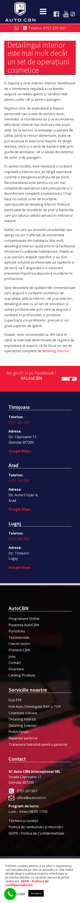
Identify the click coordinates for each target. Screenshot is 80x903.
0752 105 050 (19, 480)
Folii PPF (15, 700)
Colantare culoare (23, 713)
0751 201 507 (19, 422)
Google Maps (20, 451)
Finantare (16, 669)
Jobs (12, 656)
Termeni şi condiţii (23, 820)
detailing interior (55, 351)
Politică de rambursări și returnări (36, 827)
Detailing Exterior (23, 725)
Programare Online (24, 618)
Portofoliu (17, 631)
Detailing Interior (22, 719)
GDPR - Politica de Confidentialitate (36, 833)
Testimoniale (19, 637)
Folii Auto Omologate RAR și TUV (35, 706)
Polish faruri (18, 731)
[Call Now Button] (10, 894)
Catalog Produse (22, 675)
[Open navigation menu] (43, 12)
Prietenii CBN (19, 650)
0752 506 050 (19, 539)
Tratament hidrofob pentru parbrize (38, 744)
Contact (15, 662)
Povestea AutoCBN (24, 625)
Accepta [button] (36, 893)
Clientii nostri (19, 643)
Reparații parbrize (23, 738)
